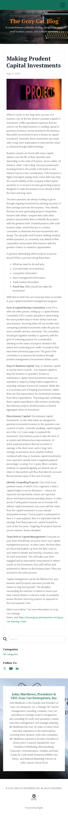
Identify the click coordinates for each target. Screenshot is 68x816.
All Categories (10, 654)
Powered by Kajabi (34, 808)
